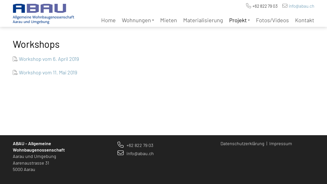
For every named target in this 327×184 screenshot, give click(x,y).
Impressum (281, 143)
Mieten (168, 20)
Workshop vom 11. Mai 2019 (48, 72)
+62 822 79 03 (265, 5)
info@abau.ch (301, 5)
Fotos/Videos (272, 20)
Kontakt (304, 20)
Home (108, 20)
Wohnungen (138, 20)
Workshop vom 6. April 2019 (49, 59)
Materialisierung (203, 20)
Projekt (239, 20)
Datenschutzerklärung (242, 143)
